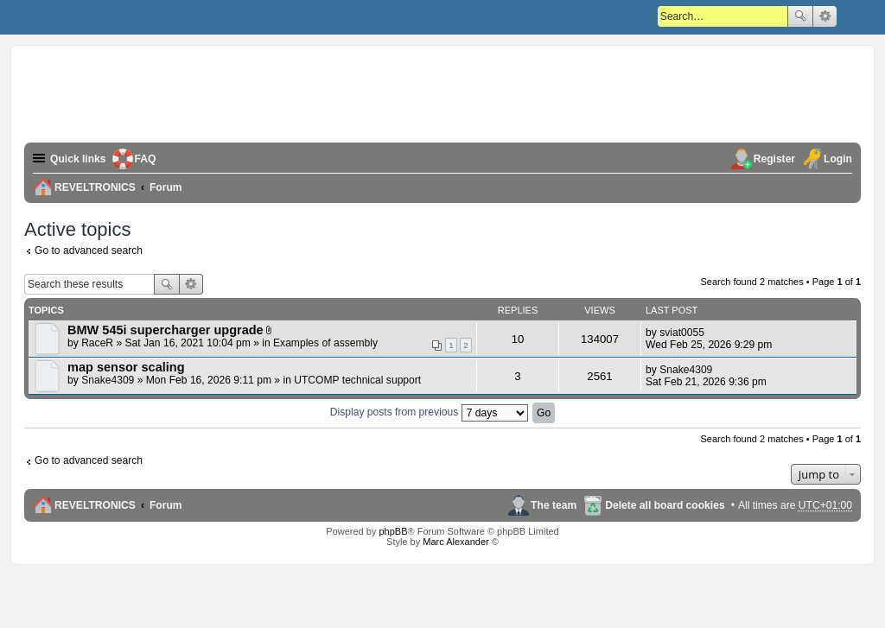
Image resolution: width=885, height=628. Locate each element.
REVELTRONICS (95, 505)
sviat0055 (681, 333)
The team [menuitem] (553, 505)
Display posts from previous (429, 412)
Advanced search (825, 16)
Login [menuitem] (838, 159)
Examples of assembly (325, 343)
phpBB (393, 531)
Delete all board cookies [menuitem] (664, 505)
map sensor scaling (126, 367)
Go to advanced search (89, 250)
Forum (166, 505)
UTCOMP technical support (357, 380)
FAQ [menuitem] (145, 159)
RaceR (97, 343)
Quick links (78, 159)
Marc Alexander (455, 541)
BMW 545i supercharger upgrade (165, 330)
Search (800, 16)
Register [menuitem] (774, 159)
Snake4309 (107, 380)
